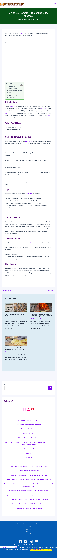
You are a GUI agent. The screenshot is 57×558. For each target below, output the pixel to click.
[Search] (50, 388)
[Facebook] (24, 409)
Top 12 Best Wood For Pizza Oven (14, 315)
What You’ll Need (13, 88)
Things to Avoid (13, 95)
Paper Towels (28, 462)
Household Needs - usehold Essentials (28, 449)
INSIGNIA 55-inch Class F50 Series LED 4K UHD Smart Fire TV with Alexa (28, 499)
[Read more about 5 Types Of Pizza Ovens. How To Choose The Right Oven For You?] (41, 307)
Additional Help (13, 94)
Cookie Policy (28, 527)
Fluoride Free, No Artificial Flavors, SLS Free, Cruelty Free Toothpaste (28, 466)
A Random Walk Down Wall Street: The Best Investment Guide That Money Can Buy (28, 479)
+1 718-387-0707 (19, 524)
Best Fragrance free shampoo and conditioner (28, 424)
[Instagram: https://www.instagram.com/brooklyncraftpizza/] (28, 409)
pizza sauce (22, 33)
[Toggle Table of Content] (20, 84)
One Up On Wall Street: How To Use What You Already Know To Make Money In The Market (28, 495)
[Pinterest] (31, 541)
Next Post (51, 290)
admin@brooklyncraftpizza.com (37, 524)
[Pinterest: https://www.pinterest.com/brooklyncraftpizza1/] (32, 409)
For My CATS (28, 453)
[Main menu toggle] (55, 4)
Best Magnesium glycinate (28, 429)
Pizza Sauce (8, 113)
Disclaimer (28, 529)
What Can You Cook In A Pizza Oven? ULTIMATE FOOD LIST (15, 348)
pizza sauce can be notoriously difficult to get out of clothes (26, 243)
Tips (10, 92)
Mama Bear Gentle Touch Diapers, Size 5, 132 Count (28, 508)
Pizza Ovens (10, 318)
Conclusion (12, 97)
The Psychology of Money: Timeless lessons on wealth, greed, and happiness (28, 490)
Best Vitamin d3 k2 (28, 433)
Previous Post (6, 290)
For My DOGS (28, 457)
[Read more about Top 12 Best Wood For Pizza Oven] (16, 307)
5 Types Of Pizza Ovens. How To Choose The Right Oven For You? (41, 315)
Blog (6, 318)
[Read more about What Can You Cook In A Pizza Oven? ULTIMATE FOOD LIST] (16, 341)
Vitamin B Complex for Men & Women (28, 438)
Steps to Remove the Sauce (15, 90)
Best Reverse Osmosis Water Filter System (28, 420)
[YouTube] (36, 541)
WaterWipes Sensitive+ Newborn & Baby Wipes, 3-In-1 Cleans (28, 504)
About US (28, 534)
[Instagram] (26, 541)
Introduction (12, 86)
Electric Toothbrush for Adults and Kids (28, 470)
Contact (28, 531)
